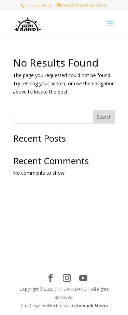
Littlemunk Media (88, 306)
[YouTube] (83, 278)
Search (104, 117)
